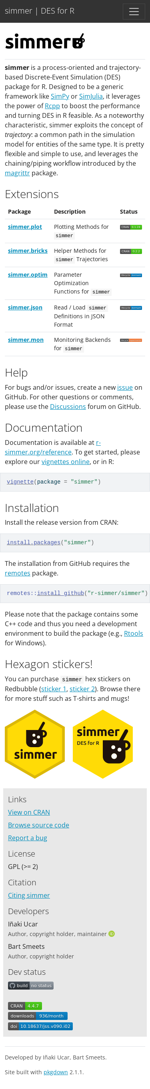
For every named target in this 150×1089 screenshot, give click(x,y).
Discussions (68, 406)
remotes (17, 573)
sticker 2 (82, 688)
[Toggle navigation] (134, 12)
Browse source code (38, 825)
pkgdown (56, 1072)
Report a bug (27, 837)
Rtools (133, 633)
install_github (60, 593)
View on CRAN (29, 812)
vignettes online (66, 461)
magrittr (17, 173)
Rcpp (52, 105)
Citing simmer (29, 895)
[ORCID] (112, 933)
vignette (20, 482)
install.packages (33, 543)
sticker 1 (53, 688)
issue (125, 387)
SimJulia (91, 96)
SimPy (60, 96)
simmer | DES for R (39, 10)
